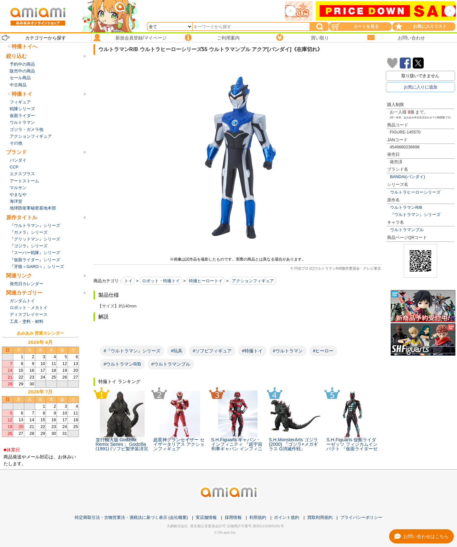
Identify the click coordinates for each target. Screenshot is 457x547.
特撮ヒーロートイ (206, 280)
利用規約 (257, 517)
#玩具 (176, 350)
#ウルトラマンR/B (122, 364)
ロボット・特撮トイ (161, 280)
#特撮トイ (252, 350)
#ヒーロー (323, 350)
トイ (128, 280)
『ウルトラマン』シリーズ (415, 214)
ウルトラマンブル (407, 229)
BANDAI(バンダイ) (407, 176)
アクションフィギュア (253, 280)
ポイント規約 (286, 517)
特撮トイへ (25, 46)
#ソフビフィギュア (212, 350)
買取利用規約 (319, 517)
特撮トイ (22, 94)
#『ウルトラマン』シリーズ (132, 350)
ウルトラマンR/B (406, 207)
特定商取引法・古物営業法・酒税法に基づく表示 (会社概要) (131, 517)
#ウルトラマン (288, 350)
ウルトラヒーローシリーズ (415, 192)
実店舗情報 (206, 517)
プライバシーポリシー (361, 517)
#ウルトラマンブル (170, 364)
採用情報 (233, 517)
